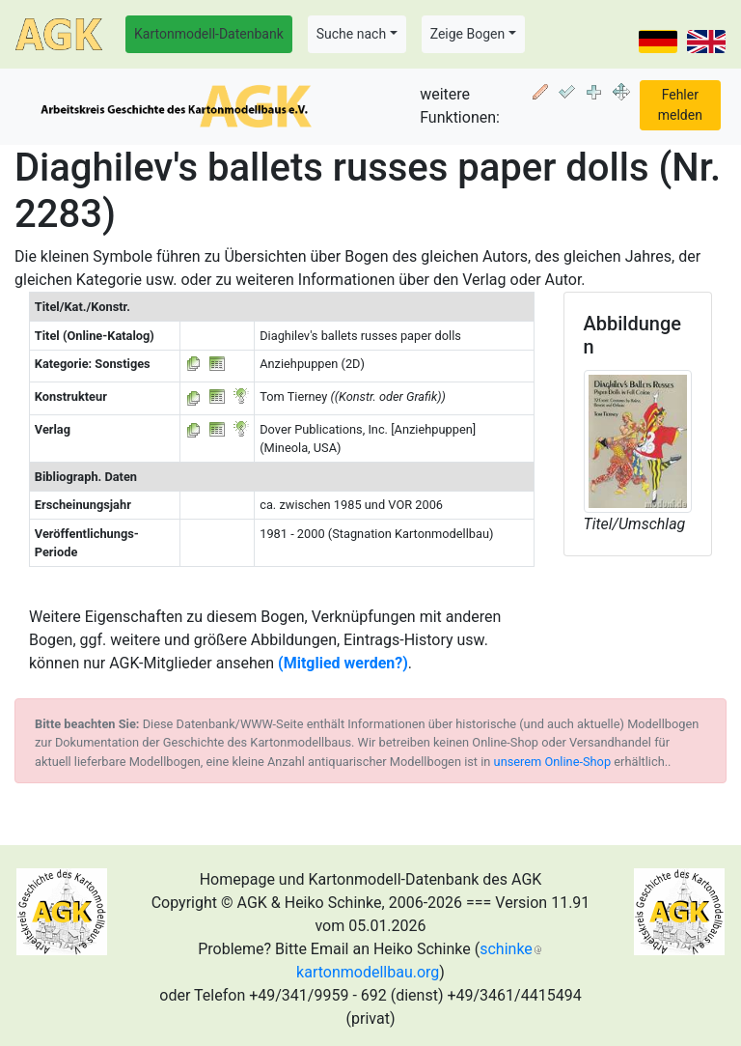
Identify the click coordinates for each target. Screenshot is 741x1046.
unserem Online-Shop (553, 761)
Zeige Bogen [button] (468, 34)
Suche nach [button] (351, 34)
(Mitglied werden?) (343, 663)
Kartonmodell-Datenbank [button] (209, 34)
